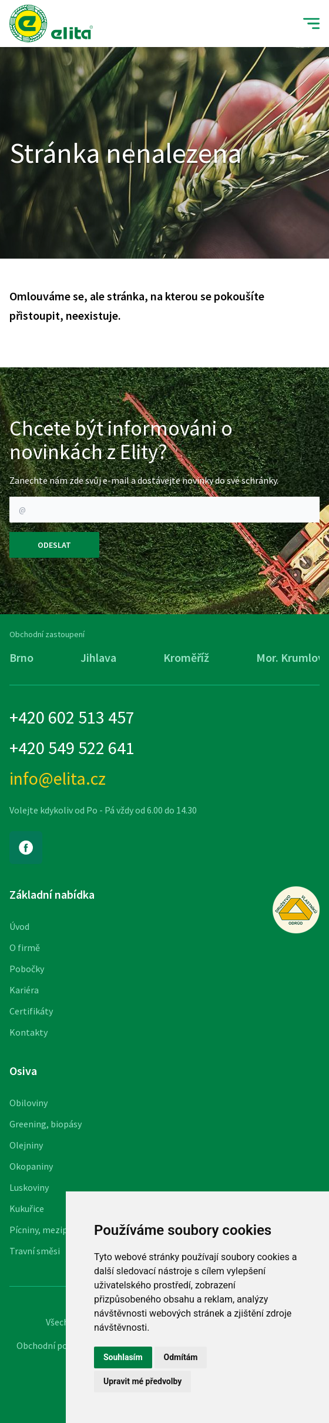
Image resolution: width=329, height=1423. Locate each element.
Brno (21, 657)
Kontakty (28, 1032)
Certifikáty (31, 1011)
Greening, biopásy (45, 1124)
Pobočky (26, 969)
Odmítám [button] (181, 1357)
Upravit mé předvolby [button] (142, 1381)
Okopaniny (31, 1166)
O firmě (24, 947)
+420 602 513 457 (72, 717)
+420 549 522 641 (72, 747)
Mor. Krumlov (290, 657)
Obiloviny (28, 1103)
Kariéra (24, 990)
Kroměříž (186, 657)
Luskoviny (29, 1187)
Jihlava (98, 657)
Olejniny (26, 1145)
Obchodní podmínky (56, 1345)
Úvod (19, 926)
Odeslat (54, 545)
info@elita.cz (57, 778)
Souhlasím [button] (123, 1357)
